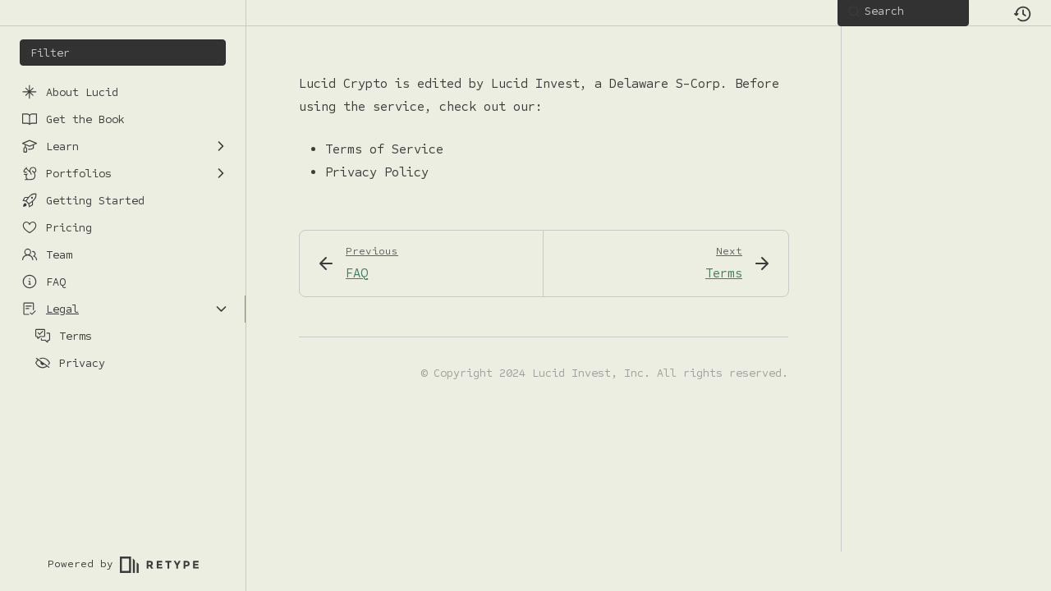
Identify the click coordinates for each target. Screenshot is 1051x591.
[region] (123, 302)
